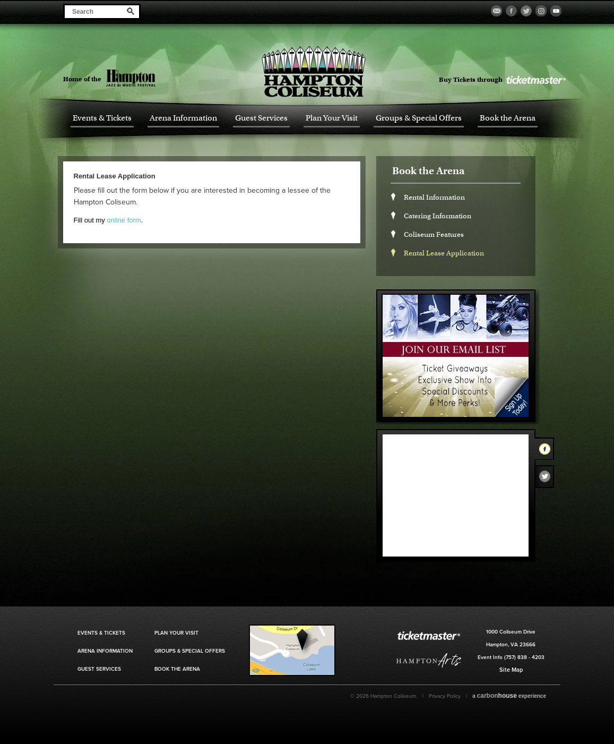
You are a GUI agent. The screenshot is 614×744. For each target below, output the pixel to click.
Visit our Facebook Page (511, 10)
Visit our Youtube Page (555, 10)
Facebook (547, 451)
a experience (509, 695)
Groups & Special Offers (419, 118)
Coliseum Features (434, 234)
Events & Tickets (102, 118)
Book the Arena (507, 118)
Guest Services (261, 118)
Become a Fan (496, 10)
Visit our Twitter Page (526, 10)
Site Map (511, 669)
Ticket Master (535, 80)
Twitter (547, 479)
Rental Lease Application (444, 253)
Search (131, 11)
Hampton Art (428, 660)
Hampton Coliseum (314, 71)
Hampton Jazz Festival (149, 78)
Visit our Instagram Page (541, 10)
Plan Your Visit (332, 118)
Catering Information (437, 215)
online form (124, 220)
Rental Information (434, 197)
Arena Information (183, 118)
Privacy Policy (445, 696)
